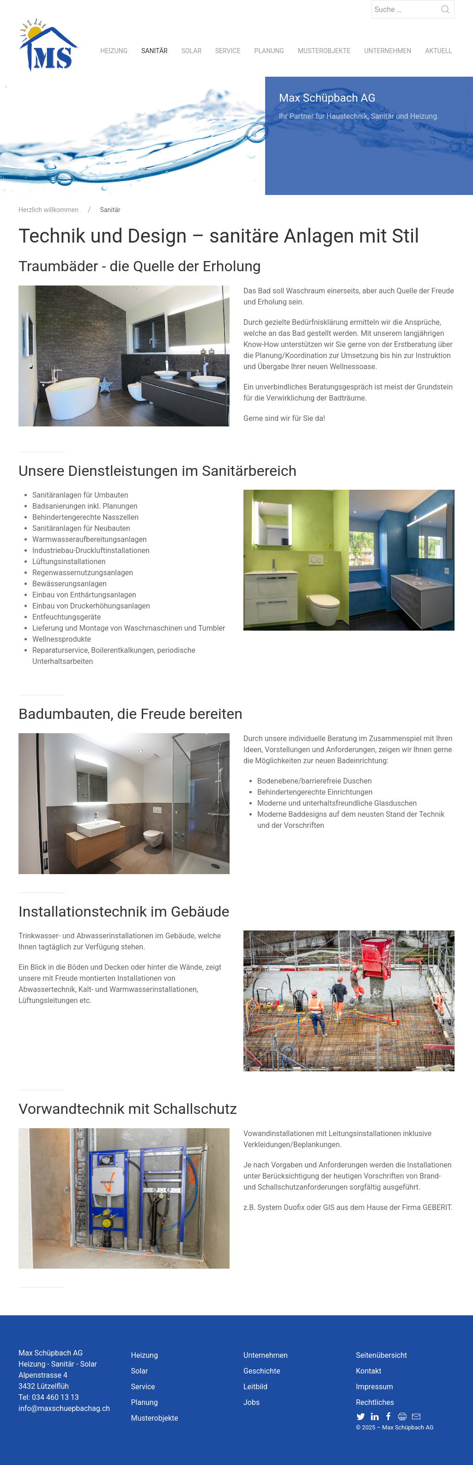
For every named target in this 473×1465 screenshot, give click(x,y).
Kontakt (369, 1371)
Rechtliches (375, 1402)
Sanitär (154, 51)
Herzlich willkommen (48, 209)
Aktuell (438, 51)
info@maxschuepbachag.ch (64, 1408)
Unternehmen (388, 51)
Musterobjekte (324, 51)
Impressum (375, 1386)
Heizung (113, 51)
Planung (269, 51)
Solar (191, 51)
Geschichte (261, 1371)
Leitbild (255, 1386)
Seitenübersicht (381, 1355)
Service (228, 51)
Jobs (251, 1402)
